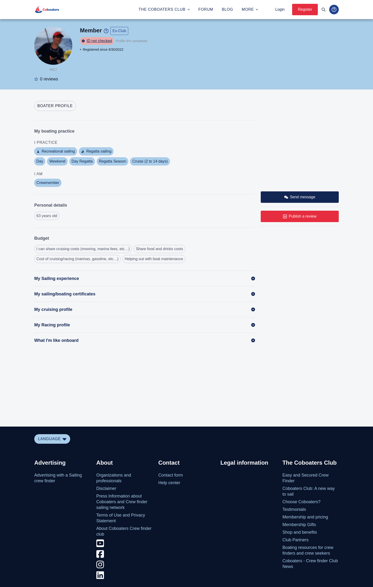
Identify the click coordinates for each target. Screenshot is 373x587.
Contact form (170, 475)
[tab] (55, 106)
